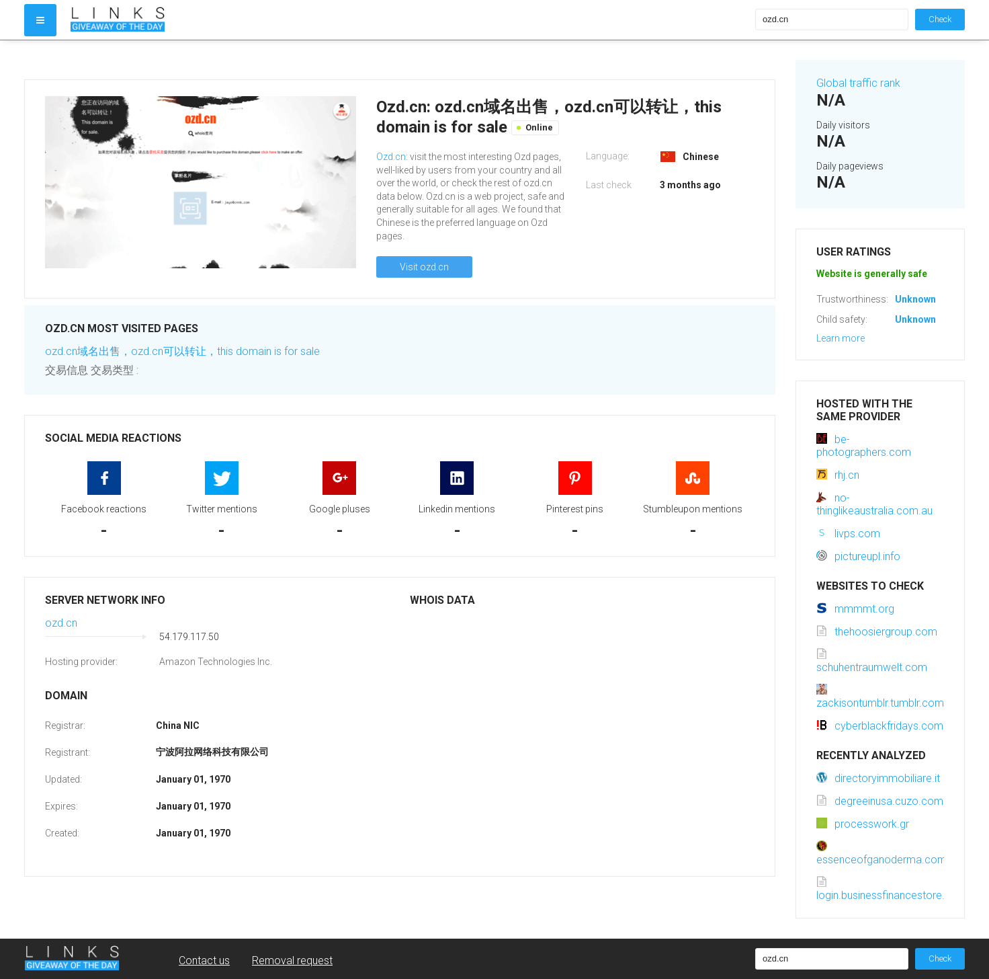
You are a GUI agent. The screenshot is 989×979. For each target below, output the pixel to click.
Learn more (840, 338)
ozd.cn (61, 623)
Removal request (292, 960)
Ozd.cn (391, 156)
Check (940, 19)
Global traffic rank (858, 83)
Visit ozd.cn (424, 267)
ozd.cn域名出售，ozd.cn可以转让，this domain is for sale (182, 351)
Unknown (915, 299)
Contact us (204, 960)
